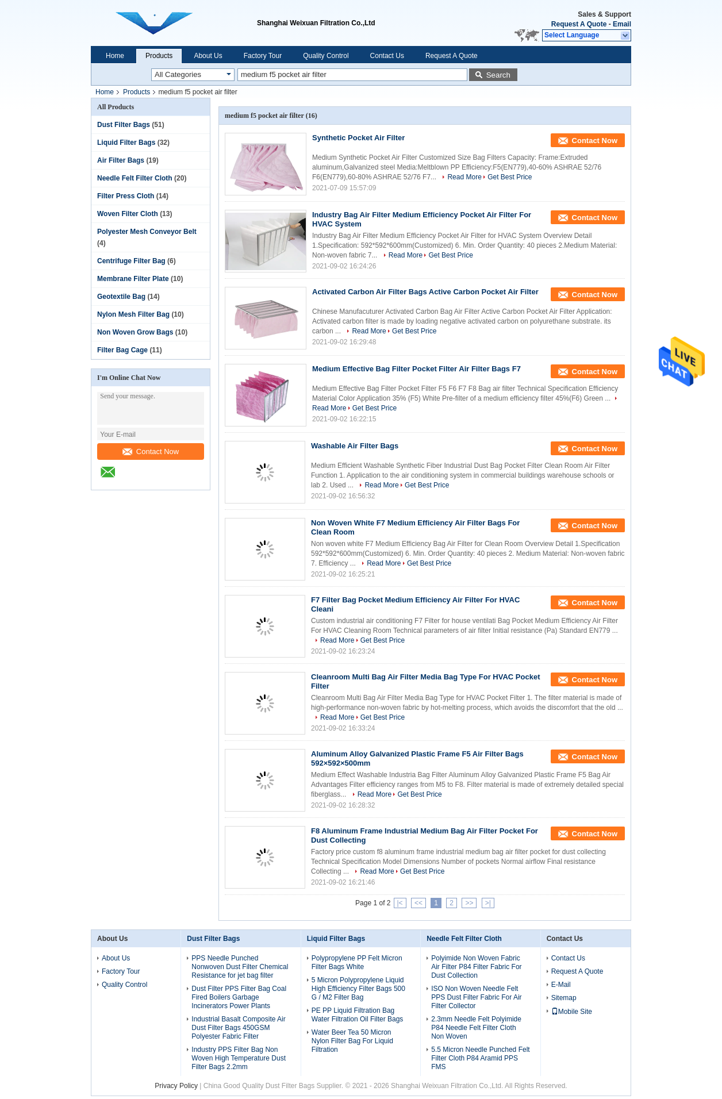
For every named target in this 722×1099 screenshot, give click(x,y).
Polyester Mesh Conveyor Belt (147, 232)
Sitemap (564, 998)
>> (469, 903)
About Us (208, 56)
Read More (464, 177)
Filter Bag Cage (122, 350)
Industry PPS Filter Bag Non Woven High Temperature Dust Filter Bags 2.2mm (238, 1058)
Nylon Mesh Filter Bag (133, 314)
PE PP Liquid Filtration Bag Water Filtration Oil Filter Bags (358, 1014)
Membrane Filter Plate (133, 279)
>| (488, 903)
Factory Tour (263, 56)
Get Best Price (509, 177)
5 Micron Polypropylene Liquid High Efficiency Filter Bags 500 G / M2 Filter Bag (358, 988)
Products (158, 56)
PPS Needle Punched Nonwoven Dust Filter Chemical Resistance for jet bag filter (239, 966)
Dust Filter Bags (123, 125)
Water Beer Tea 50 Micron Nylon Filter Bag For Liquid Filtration (352, 1041)
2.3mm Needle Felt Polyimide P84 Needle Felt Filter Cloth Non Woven (476, 1027)
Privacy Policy (176, 1086)
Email (622, 24)
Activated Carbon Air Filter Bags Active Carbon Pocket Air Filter (425, 291)
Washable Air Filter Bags (354, 445)
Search (498, 75)
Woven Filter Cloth (127, 214)
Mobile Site (571, 1012)
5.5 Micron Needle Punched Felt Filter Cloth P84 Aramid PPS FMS (480, 1058)
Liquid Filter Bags (126, 143)
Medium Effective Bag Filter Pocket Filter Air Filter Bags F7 (416, 368)
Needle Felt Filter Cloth (134, 178)
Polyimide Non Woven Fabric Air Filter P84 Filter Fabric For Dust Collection (476, 966)
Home (115, 56)
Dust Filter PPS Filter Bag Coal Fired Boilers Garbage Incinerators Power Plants (238, 997)
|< (400, 903)
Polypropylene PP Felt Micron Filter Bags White (357, 962)
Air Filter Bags (120, 160)
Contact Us (387, 56)
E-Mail (561, 985)
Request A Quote (578, 24)
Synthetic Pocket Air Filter (358, 137)
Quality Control (325, 56)
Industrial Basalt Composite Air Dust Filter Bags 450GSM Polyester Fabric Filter (238, 1027)
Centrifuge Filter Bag (131, 261)
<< (418, 903)
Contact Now (150, 451)
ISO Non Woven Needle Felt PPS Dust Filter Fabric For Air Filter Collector (476, 997)
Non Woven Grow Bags (135, 332)
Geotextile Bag (121, 297)
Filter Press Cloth (125, 196)
